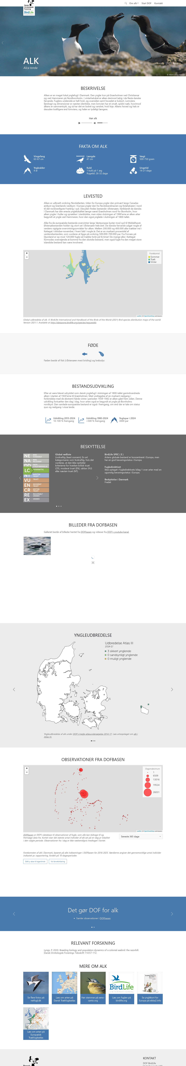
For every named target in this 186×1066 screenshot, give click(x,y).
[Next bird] (183, 42)
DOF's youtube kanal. (118, 531)
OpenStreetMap (149, 316)
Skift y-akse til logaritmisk (35, 913)
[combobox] (141, 836)
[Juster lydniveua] (95, 123)
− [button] (27, 257)
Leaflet (139, 316)
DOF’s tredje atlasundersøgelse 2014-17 (92, 734)
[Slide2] (94, 741)
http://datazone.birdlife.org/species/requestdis (73, 322)
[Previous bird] (2, 42)
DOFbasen (86, 531)
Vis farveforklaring (58, 913)
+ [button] (27, 253)
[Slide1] (58, 506)
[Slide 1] (94, 955)
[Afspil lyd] (79, 123)
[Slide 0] (91, 955)
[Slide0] (56, 506)
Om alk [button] (133, 3)
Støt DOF (146, 3)
